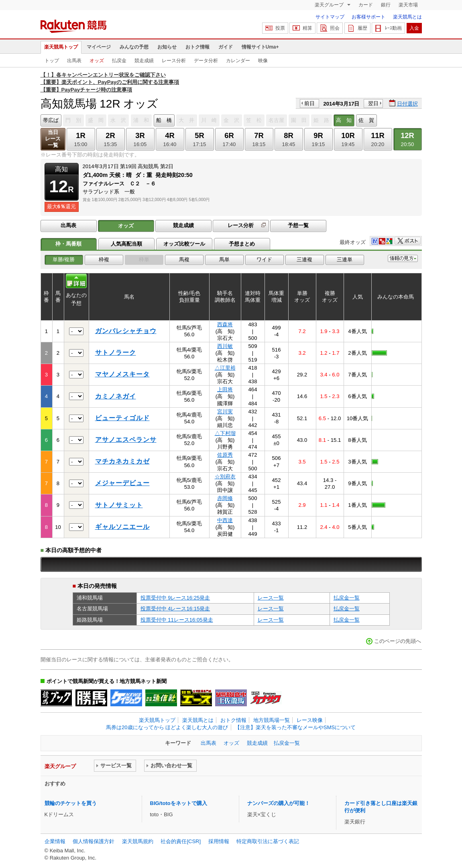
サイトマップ (329, 17)
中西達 (225, 520)
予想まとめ (242, 244)
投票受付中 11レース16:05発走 (176, 620)
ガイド (225, 47)
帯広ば (51, 120)
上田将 (225, 389)
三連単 (344, 259)
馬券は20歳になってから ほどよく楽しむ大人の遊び (167, 727)
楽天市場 (408, 5)
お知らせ (167, 47)
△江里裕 (225, 368)
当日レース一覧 (53, 138)
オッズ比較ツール (184, 244)
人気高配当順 (126, 244)
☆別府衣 (225, 477)
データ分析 (206, 60)
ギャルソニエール (122, 526)
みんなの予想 (134, 47)
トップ (52, 60)
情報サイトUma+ (260, 47)
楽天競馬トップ (61, 47)
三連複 (304, 259)
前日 (309, 103)
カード (365, 5)
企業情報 (55, 841)
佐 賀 (366, 120)
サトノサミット (119, 505)
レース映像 (310, 720)
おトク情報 (197, 47)
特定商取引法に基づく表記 (267, 841)
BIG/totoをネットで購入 (178, 803)
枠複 (104, 259)
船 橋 (164, 120)
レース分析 (174, 60)
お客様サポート (368, 17)
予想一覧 (298, 225)
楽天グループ (330, 5)
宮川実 (225, 412)
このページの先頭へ (397, 641)
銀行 (386, 5)
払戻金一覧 (347, 598)
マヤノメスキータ (122, 374)
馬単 (224, 259)
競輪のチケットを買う (71, 803)
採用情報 (218, 841)
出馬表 (74, 60)
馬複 (184, 259)
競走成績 (144, 60)
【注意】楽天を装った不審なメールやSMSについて (295, 727)
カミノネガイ (115, 396)
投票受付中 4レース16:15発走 (175, 609)
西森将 (225, 324)
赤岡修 (225, 498)
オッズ (97, 60)
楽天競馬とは (407, 17)
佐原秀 (225, 455)
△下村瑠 (225, 433)
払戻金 (119, 60)
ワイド (264, 259)
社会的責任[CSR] (181, 841)
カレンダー (238, 60)
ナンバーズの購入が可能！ (278, 803)
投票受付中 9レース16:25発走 (175, 598)
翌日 (373, 103)
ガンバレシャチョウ (126, 330)
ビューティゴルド (122, 418)
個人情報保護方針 (93, 841)
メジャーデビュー (122, 483)
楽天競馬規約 (137, 841)
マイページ (99, 47)
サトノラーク (115, 352)
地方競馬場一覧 (271, 720)
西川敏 (225, 346)
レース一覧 (271, 598)
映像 (263, 60)
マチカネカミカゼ (122, 461)
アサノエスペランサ (126, 439)
